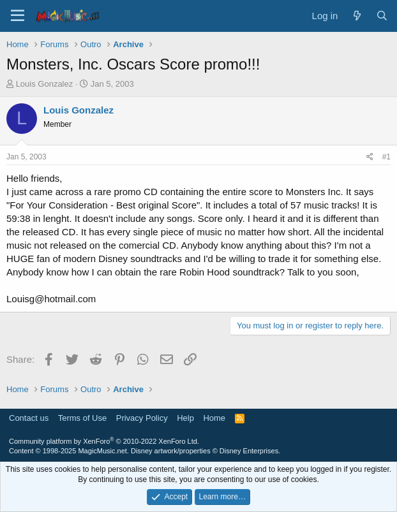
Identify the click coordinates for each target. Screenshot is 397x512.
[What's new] (356, 15)
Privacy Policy (142, 418)
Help (185, 418)
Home (214, 418)
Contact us (29, 418)
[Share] (370, 157)
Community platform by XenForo (104, 441)
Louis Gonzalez (44, 84)
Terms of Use (82, 418)
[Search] (382, 15)
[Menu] (18, 16)
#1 (386, 156)
